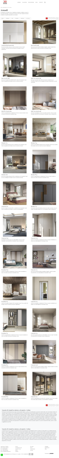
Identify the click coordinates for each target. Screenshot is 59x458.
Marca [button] (2, 18)
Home (1, 7)
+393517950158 (5, 450)
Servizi (31, 447)
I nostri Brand (32, 448)
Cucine (16, 446)
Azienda (19, 2)
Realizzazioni (31, 2)
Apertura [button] (22, 18)
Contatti (41, 2)
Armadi (10, 7)
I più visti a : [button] (28, 18)
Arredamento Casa (6, 7)
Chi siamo (32, 446)
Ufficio (16, 450)
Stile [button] (12, 18)
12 (57, 18)
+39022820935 (4, 448)
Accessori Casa (18, 448)
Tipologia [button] (17, 18)
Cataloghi (46, 446)
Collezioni (24, 2)
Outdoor (16, 451)
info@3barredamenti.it (7, 451)
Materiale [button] (7, 18)
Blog (37, 2)
